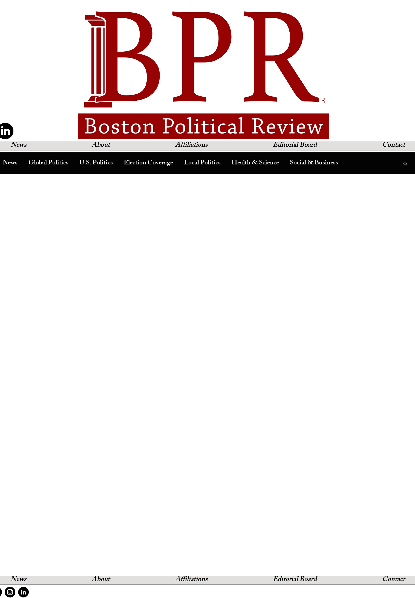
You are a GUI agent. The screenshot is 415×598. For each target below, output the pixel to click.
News (10, 163)
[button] (405, 164)
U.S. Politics (96, 163)
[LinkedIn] (23, 592)
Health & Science (255, 163)
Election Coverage (148, 163)
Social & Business (314, 163)
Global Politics (48, 163)
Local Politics (202, 163)
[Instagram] (10, 592)
